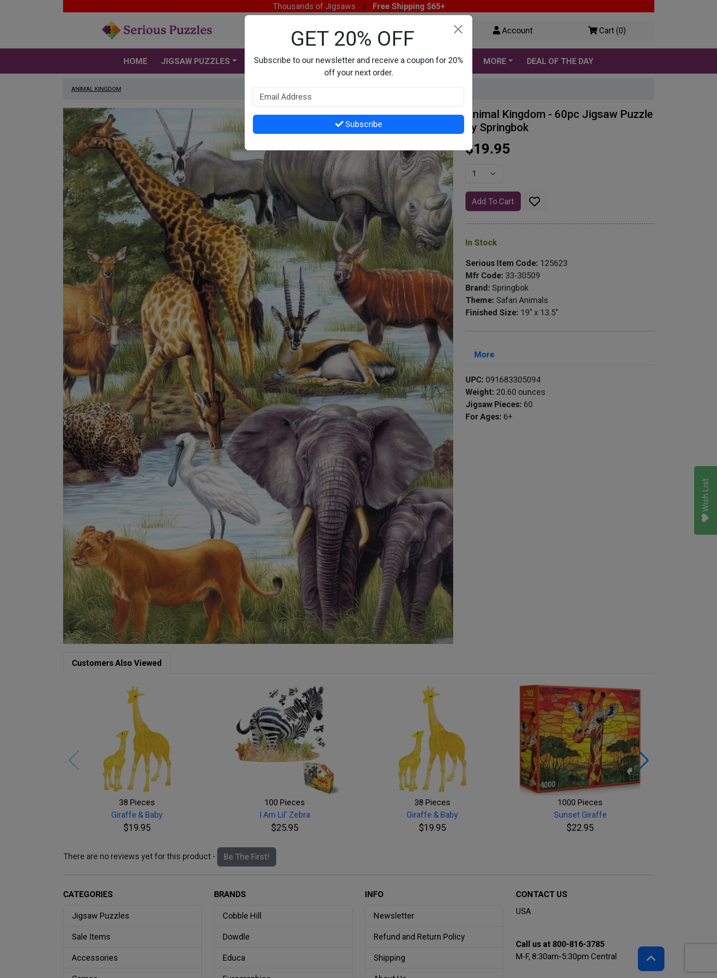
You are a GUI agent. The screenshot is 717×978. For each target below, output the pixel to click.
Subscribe (358, 124)
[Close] (458, 29)
